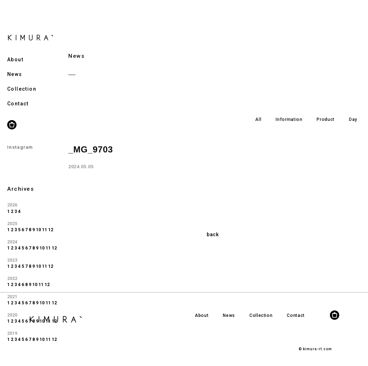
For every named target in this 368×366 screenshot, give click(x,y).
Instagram (20, 138)
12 (50, 220)
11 (44, 220)
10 (38, 220)
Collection (21, 79)
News (14, 65)
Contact (18, 94)
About (15, 50)
